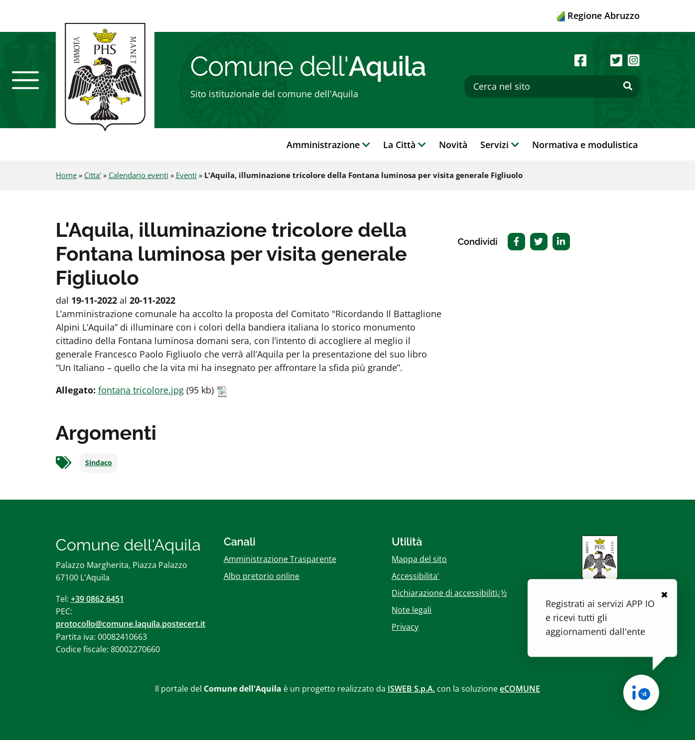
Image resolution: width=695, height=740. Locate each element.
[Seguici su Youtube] (598, 60)
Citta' (92, 175)
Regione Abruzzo (598, 15)
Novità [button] (453, 145)
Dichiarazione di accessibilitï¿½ (449, 592)
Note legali (411, 609)
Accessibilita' (415, 575)
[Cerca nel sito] (552, 86)
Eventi (186, 175)
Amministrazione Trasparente (280, 559)
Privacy (405, 626)
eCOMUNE (520, 688)
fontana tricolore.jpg (141, 390)
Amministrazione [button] (328, 145)
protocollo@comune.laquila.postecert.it (130, 623)
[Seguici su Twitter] (616, 60)
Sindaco (98, 462)
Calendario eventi (138, 175)
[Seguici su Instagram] (634, 60)
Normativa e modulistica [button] (585, 145)
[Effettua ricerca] (627, 86)
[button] (25, 80)
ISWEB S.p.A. (411, 688)
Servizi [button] (499, 145)
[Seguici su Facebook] (580, 60)
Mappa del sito (419, 559)
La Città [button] (404, 145)
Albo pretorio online (261, 575)
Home (66, 175)
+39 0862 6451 (97, 598)
